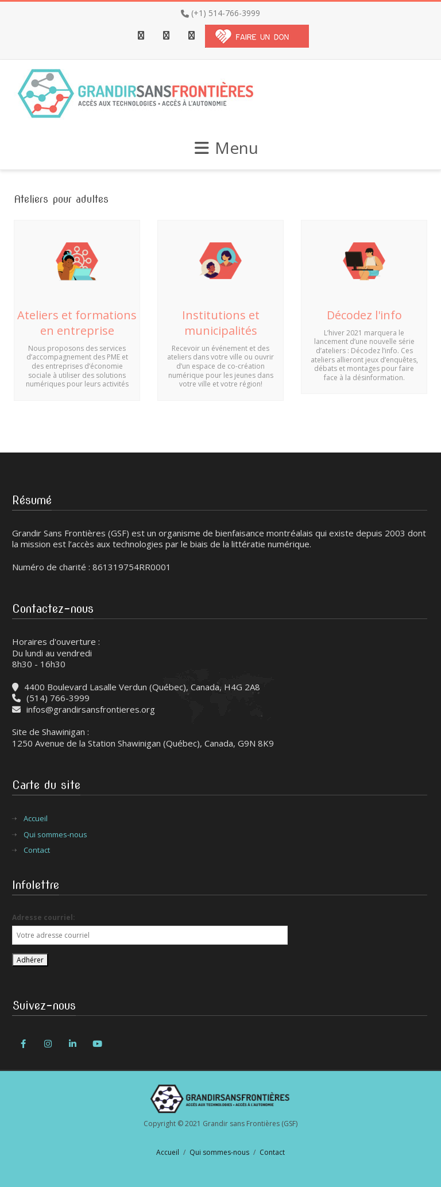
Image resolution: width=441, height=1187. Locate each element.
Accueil (36, 818)
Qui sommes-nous (55, 835)
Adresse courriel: (43, 917)
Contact (37, 850)
